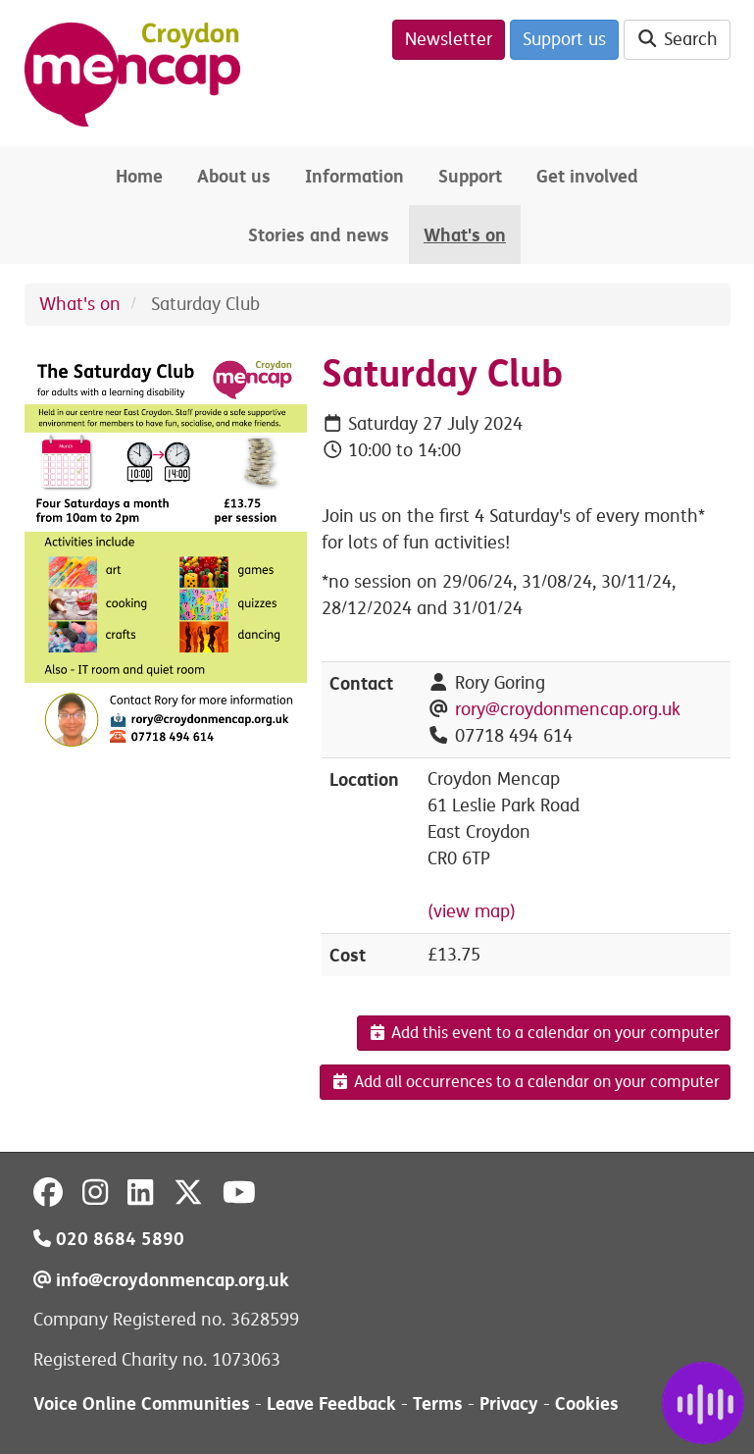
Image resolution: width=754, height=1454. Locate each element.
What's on (465, 235)
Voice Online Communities (141, 1403)
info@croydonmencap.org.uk (161, 1280)
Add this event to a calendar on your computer (544, 1033)
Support (470, 176)
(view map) (471, 911)
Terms (438, 1403)
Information (354, 176)
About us (234, 176)
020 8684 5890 (108, 1238)
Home (139, 176)
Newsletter (448, 39)
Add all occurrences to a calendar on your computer (525, 1082)
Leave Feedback (331, 1403)
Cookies (587, 1403)
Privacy (508, 1403)
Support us (564, 39)
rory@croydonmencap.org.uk (567, 709)
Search (677, 39)
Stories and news (318, 235)
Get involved (587, 176)
